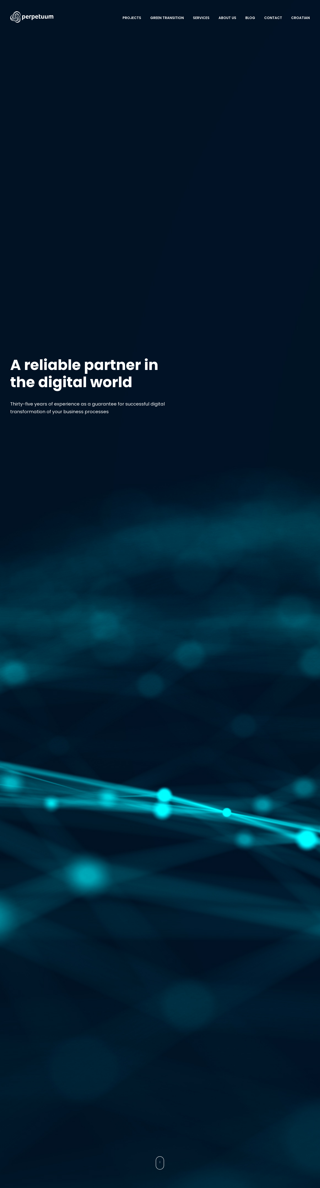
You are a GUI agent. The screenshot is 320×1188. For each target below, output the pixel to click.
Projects (132, 17)
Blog (250, 17)
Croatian (300, 17)
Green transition (167, 17)
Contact (273, 17)
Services (201, 17)
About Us (227, 17)
